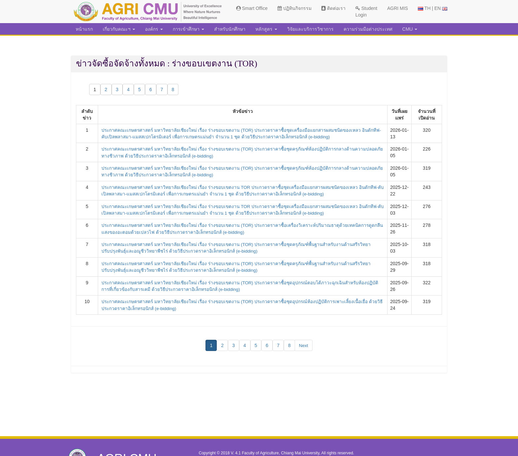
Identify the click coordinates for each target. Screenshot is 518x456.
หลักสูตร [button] (266, 29)
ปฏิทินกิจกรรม (295, 8)
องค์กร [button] (154, 29)
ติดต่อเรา (333, 8)
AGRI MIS (397, 8)
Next (303, 343)
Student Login (366, 12)
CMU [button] (410, 29)
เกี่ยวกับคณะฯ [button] (119, 29)
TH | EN (432, 8)
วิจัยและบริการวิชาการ (310, 29)
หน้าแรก (84, 29)
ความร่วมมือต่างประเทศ (368, 29)
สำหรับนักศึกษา (229, 29)
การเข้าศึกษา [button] (188, 29)
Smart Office (252, 8)
